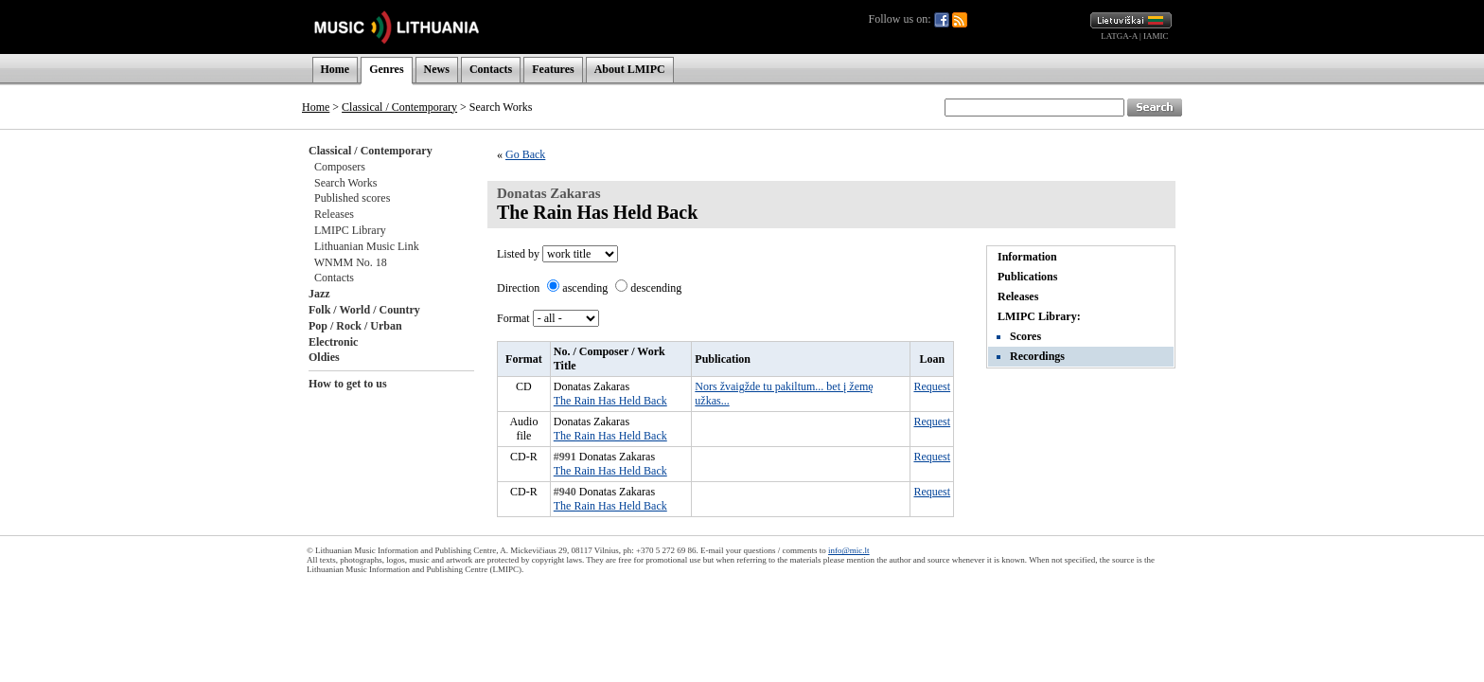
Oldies (324, 357)
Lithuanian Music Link (366, 246)
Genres (386, 69)
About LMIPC (629, 69)
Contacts (490, 69)
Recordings (1037, 356)
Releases (334, 214)
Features (553, 69)
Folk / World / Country (364, 309)
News (437, 69)
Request (931, 386)
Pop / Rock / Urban (355, 325)
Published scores (352, 198)
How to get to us (348, 383)
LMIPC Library (350, 230)
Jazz (319, 293)
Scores (1025, 336)
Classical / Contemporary (399, 107)
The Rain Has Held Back (610, 400)
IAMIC (1156, 36)
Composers (339, 166)
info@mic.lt (849, 550)
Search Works (345, 182)
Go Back (525, 154)
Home (335, 69)
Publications (1027, 276)
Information (1027, 256)
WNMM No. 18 (350, 262)
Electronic (333, 342)
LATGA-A (1119, 36)
